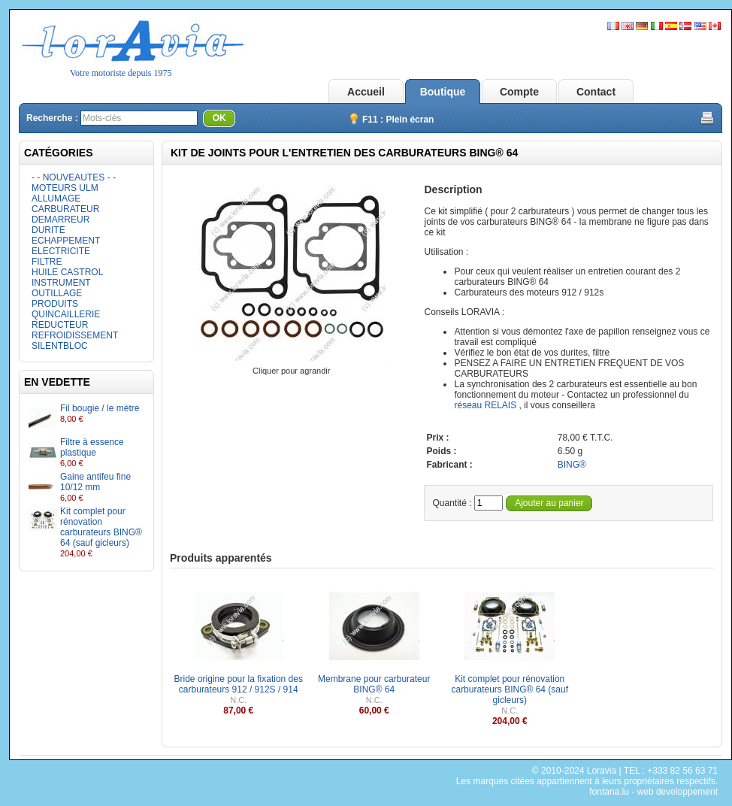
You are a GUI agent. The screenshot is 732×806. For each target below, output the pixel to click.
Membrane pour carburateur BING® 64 (374, 684)
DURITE (48, 230)
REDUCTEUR (60, 325)
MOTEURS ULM (65, 188)
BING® (572, 464)
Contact (596, 92)
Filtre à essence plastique (92, 447)
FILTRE (47, 261)
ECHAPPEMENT (66, 240)
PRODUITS (55, 303)
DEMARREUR (60, 219)
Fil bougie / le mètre (99, 408)
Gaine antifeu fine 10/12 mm (95, 481)
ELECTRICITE (61, 251)
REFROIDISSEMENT (75, 335)
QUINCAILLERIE (66, 314)
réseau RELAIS (485, 405)
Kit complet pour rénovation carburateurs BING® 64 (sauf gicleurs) (101, 527)
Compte (519, 92)
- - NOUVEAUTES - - (74, 177)
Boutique (443, 92)
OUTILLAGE (57, 293)
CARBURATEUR (65, 209)
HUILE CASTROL (67, 272)
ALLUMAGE (56, 198)
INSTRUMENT (61, 282)
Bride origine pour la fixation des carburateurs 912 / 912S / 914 (238, 684)
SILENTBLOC (60, 346)
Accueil (366, 92)
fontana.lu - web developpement (653, 791)
